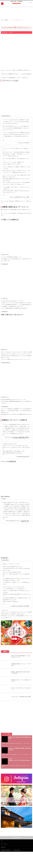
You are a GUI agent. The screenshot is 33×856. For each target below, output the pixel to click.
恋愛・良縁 (5, 32)
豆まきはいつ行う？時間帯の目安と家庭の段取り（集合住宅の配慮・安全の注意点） (20, 753)
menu (30, 2)
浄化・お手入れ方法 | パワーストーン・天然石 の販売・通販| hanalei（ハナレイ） (17, 521)
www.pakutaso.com (6, 115)
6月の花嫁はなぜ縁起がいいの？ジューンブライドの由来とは (21, 665)
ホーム (2, 845)
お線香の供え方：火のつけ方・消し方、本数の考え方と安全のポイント (20, 765)
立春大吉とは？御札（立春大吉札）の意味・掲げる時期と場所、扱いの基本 (20, 742)
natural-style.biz (5, 559)
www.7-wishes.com (6, 362)
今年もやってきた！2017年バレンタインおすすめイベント (21, 692)
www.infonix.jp (5, 263)
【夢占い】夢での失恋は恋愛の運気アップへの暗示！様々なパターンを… (20, 657)
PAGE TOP (16, 841)
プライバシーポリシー (4, 848)
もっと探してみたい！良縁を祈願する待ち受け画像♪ (21, 700)
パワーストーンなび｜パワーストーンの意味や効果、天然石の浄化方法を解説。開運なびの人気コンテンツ (17, 437)
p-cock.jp (4, 498)
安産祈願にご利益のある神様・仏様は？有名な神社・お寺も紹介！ (20, 674)
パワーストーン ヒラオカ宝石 (23, 142)
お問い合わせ (3, 851)
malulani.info (4, 311)
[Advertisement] (16, 9)
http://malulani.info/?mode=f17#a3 (23, 456)
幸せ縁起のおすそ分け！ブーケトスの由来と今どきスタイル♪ (21, 683)
